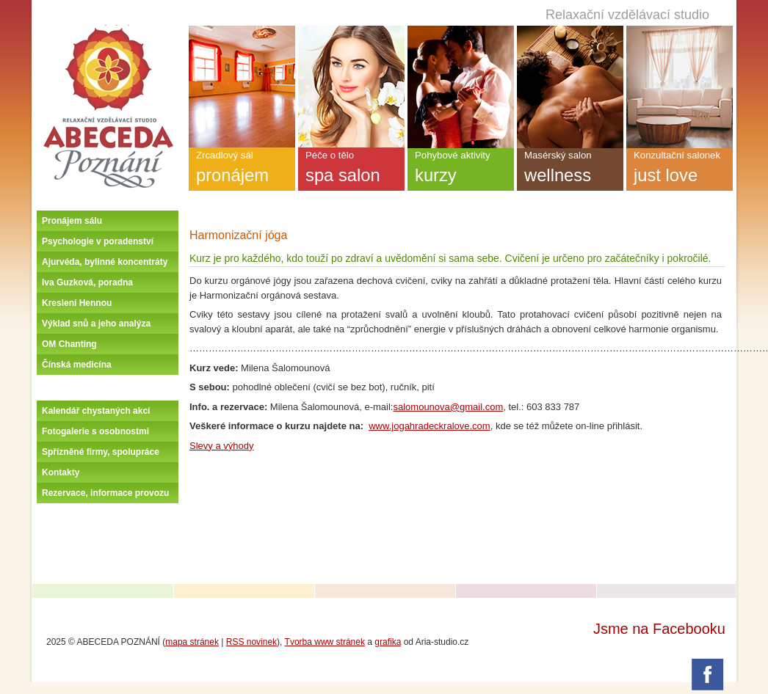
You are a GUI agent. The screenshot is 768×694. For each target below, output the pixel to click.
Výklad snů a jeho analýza (96, 323)
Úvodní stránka (108, 31)
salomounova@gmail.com (448, 406)
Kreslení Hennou (77, 303)
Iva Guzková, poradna (87, 282)
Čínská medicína (77, 364)
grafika (387, 642)
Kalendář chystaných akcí (96, 411)
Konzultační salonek (679, 170)
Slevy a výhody (221, 445)
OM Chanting (69, 344)
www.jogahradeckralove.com (429, 425)
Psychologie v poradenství (97, 241)
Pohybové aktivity (460, 170)
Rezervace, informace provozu (105, 493)
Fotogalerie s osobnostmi (95, 431)
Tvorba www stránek (325, 642)
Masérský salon (570, 170)
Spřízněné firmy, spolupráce (100, 452)
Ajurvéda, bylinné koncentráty (104, 262)
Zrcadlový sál (242, 170)
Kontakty (60, 472)
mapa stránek (192, 642)
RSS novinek (251, 642)
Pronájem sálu (72, 221)
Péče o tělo (351, 170)
